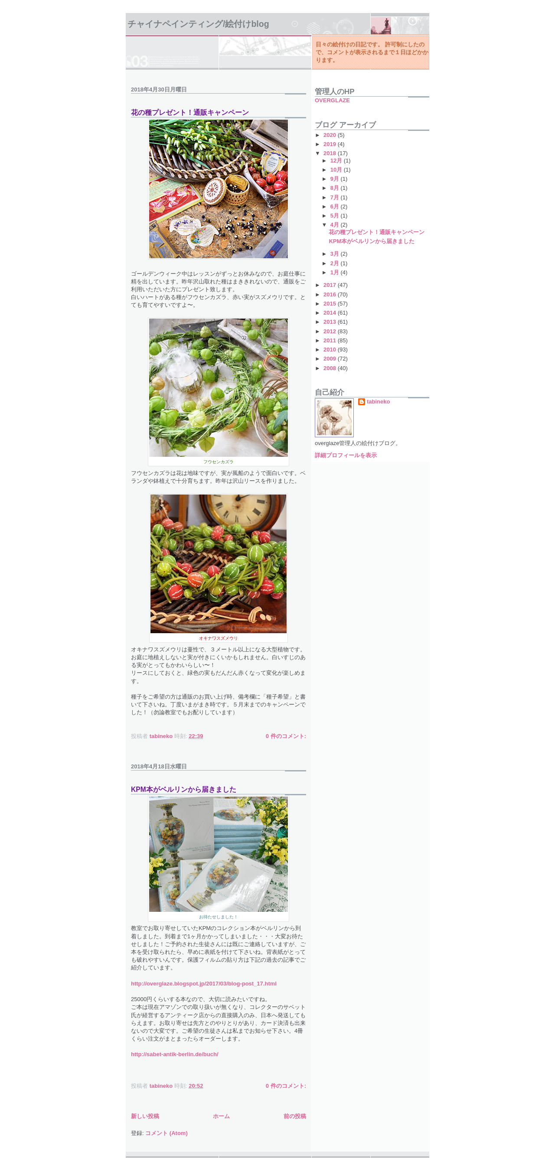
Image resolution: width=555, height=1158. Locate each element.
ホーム (221, 1116)
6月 (335, 206)
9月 (335, 179)
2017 (330, 285)
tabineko (378, 401)
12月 (337, 160)
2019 (330, 144)
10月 (337, 169)
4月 (335, 224)
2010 (330, 349)
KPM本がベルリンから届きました (183, 789)
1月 (335, 272)
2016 (330, 294)
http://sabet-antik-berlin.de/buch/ (175, 1054)
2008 (330, 368)
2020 (330, 135)
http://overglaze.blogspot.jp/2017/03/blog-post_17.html (204, 983)
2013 (330, 322)
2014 (330, 312)
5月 (335, 215)
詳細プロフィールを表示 (346, 455)
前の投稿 (295, 1116)
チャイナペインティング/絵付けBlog (198, 24)
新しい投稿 (145, 1116)
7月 (335, 197)
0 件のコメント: (286, 736)
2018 (330, 153)
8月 (335, 188)
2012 (330, 331)
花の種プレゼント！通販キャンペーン (190, 112)
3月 (335, 253)
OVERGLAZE (332, 100)
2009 (330, 358)
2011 (330, 340)
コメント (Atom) (166, 1133)
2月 (335, 263)
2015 (330, 303)
